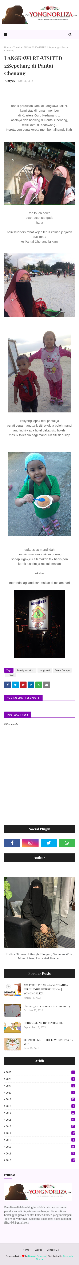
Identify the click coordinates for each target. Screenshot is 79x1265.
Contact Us (53, 1249)
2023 (40, 1079)
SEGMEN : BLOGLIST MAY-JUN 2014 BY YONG (48, 1042)
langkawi (45, 670)
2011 (40, 1153)
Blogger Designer (37, 1256)
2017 (40, 1113)
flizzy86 (9, 81)
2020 (40, 1092)
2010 (40, 1160)
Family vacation (25, 670)
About (38, 1249)
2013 (40, 1140)
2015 (40, 1126)
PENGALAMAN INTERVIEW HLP (44, 1023)
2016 (40, 1119)
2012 (40, 1147)
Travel (16, 47)
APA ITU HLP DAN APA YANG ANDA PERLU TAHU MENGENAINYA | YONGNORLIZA (46, 989)
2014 (40, 1133)
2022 (40, 1086)
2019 (40, 1099)
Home (7, 47)
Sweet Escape (62, 670)
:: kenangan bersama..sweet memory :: (48, 1006)
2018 (40, 1106)
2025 (40, 1072)
